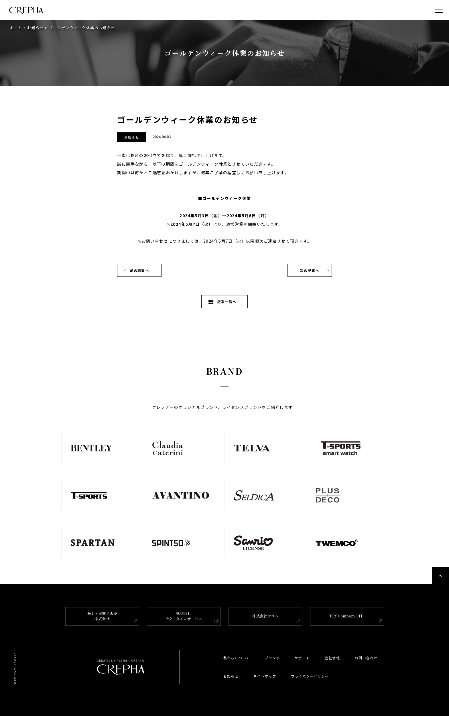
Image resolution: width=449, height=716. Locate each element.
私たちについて (236, 657)
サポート (302, 657)
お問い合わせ (366, 657)
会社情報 (332, 657)
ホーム (16, 27)
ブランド (272, 657)
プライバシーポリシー (310, 676)
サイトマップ (264, 676)
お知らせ (35, 27)
